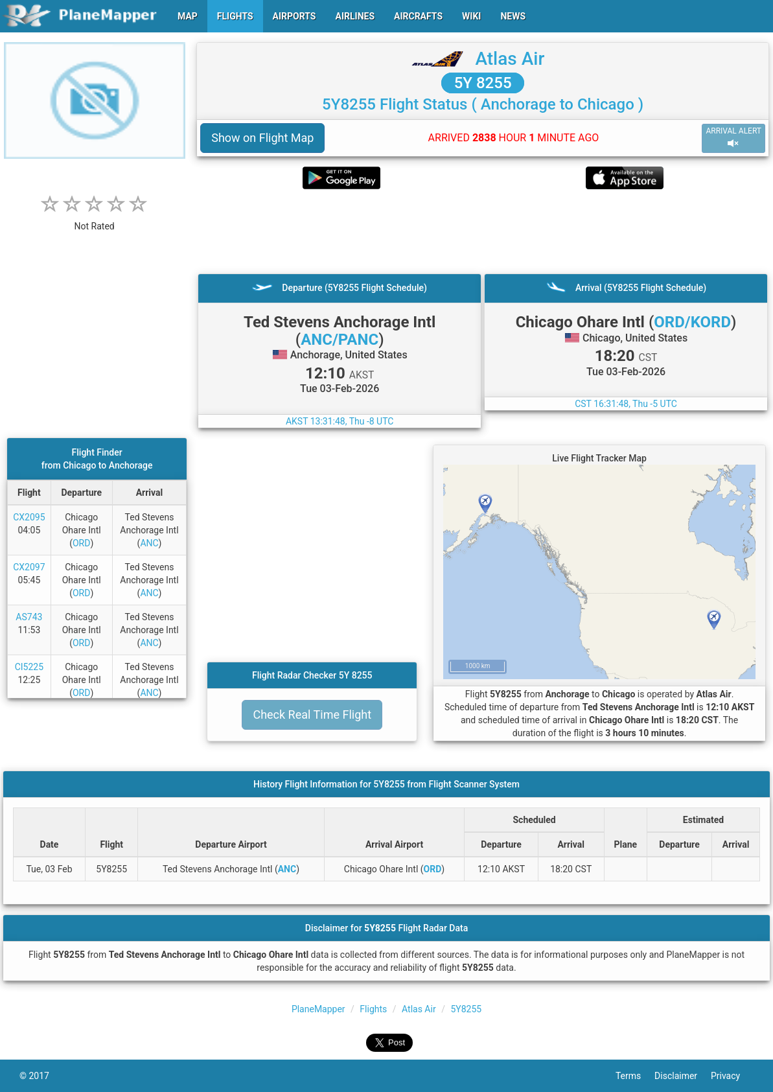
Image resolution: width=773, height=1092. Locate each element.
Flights (373, 1009)
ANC (149, 543)
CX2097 (29, 567)
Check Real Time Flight (312, 714)
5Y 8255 (483, 83)
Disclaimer (682, 1076)
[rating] (95, 219)
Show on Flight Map (262, 138)
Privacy (732, 1076)
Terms (635, 1076)
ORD (81, 543)
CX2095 (29, 517)
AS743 (29, 617)
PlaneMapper (318, 1009)
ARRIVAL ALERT (733, 137)
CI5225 (29, 667)
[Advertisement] (482, 231)
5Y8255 (465, 1009)
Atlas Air (509, 58)
